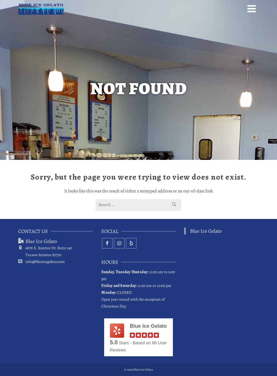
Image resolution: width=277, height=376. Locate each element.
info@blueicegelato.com (41, 261)
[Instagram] (119, 243)
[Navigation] (251, 8)
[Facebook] (107, 243)
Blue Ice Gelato (206, 231)
